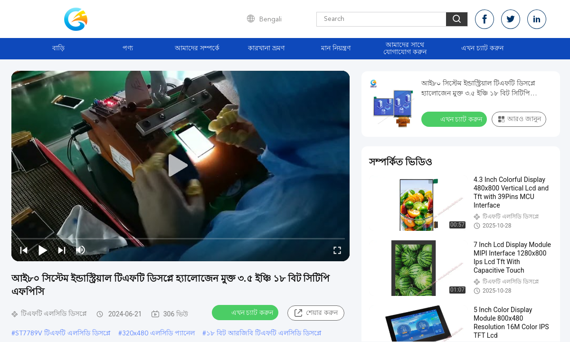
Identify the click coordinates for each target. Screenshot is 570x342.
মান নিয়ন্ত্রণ (336, 48)
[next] (61, 250)
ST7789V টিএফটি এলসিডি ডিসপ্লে (63, 333)
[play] (180, 166)
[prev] (23, 250)
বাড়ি (58, 48)
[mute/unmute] (80, 250)
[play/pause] (42, 250)
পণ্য (128, 48)
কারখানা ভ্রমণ (266, 48)
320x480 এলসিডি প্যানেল (158, 333)
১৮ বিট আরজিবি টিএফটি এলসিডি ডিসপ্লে (264, 333)
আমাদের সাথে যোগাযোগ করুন (405, 49)
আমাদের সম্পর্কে (197, 48)
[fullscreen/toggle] (337, 250)
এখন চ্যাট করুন (482, 48)
